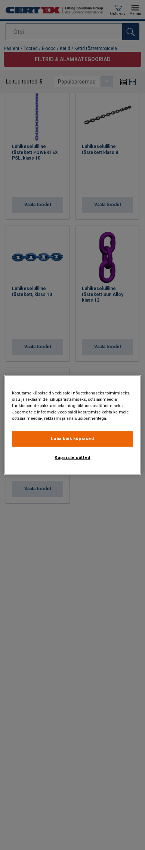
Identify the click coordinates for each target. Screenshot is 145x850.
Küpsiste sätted (72, 457)
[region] (73, 425)
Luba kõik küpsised (72, 438)
